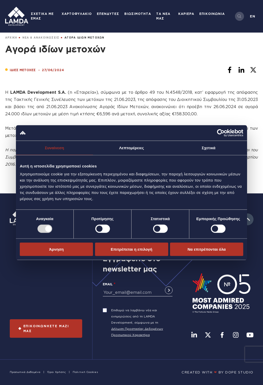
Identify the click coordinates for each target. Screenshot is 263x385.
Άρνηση (56, 249)
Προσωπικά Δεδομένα (25, 372)
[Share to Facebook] (229, 69)
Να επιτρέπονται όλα (206, 249)
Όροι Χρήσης (56, 372)
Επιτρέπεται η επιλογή (131, 249)
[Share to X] (253, 69)
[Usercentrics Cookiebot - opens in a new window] (220, 133)
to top (247, 219)
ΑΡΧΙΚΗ (11, 37)
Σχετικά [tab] (208, 147)
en (252, 16)
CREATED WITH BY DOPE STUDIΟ (217, 372)
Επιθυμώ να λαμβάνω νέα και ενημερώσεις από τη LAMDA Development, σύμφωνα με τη (134, 316)
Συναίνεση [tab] (54, 147)
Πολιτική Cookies (85, 372)
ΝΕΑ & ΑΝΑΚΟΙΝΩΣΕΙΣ (41, 37)
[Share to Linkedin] (241, 70)
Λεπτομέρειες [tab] (131, 147)
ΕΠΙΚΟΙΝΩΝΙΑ (212, 13)
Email (108, 284)
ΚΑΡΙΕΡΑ (186, 13)
